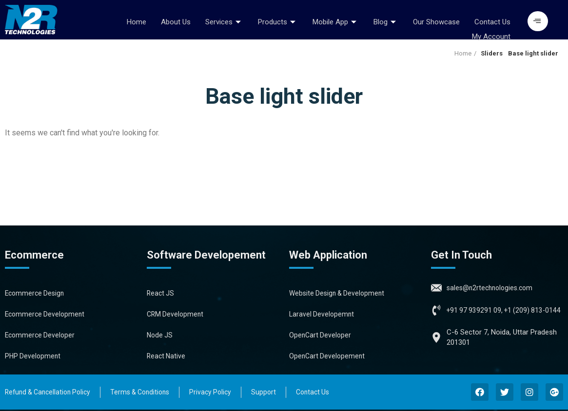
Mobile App (336, 20)
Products (278, 20)
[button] (538, 21)
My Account (491, 32)
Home (136, 20)
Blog (385, 20)
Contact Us (492, 20)
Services (224, 20)
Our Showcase (436, 20)
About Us (176, 20)
